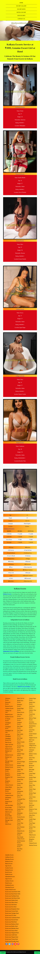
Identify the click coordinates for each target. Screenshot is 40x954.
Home (21, 2)
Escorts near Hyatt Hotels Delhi (12, 894)
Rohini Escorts (20, 712)
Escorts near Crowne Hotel (11, 911)
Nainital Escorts (9, 870)
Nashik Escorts (8, 874)
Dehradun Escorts (9, 859)
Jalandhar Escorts (9, 855)
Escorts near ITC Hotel (10, 915)
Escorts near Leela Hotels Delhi (12, 891)
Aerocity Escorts (33, 813)
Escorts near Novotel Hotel (11, 919)
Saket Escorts (32, 747)
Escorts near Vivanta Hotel (11, 939)
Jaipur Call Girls (9, 744)
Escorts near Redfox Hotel (11, 926)
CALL (37, 953)
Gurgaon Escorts (9, 795)
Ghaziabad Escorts (9, 887)
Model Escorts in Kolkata (24, 686)
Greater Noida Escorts (10, 889)
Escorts (31, 803)
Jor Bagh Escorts (21, 807)
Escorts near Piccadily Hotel (12, 941)
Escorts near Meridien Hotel (12, 928)
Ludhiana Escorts (9, 857)
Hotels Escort (21, 12)
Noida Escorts (8, 883)
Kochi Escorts (8, 872)
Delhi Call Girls (9, 809)
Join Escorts (21, 15)
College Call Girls (20, 376)
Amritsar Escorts (33, 845)
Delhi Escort (8, 824)
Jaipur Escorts (8, 746)
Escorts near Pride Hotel (11, 922)
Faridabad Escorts (9, 885)
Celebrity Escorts (20, 309)
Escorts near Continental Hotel (12, 917)
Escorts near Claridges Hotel (12, 913)
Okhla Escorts (32, 835)
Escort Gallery (21, 6)
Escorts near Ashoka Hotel (11, 900)
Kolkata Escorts (7, 594)
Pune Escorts (8, 742)
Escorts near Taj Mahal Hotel (12, 896)
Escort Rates (21, 9)
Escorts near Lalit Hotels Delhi (12, 898)
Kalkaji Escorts (20, 831)
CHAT (3, 953)
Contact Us (21, 18)
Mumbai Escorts (9, 755)
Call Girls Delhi (9, 805)
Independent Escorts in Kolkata (11, 651)
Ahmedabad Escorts (10, 876)
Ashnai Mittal (8, 787)
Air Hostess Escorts (20, 107)
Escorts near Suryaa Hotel (11, 930)
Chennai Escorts (9, 785)
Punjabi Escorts (20, 442)
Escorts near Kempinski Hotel (12, 909)
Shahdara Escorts (33, 801)
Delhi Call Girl (8, 818)
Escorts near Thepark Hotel (11, 937)
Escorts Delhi (8, 807)
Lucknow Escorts (9, 881)
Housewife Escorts (20, 174)
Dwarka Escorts (21, 817)
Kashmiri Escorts (9, 716)
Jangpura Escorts (33, 737)
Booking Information (9, 528)
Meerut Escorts (8, 863)
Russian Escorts (20, 240)
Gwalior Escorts (9, 868)
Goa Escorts (8, 793)
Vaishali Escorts (21, 777)
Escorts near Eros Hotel (10, 906)
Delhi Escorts (8, 812)
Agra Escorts (8, 865)
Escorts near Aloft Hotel (11, 904)
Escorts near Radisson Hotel (12, 924)
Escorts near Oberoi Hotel (11, 902)
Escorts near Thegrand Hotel (12, 932)
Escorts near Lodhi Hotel (11, 935)
